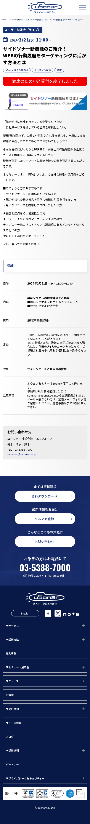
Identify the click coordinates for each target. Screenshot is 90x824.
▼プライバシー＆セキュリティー (25, 778)
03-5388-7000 (23, 449)
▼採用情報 (12, 750)
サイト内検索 (13, 723)
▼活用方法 (12, 639)
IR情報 (10, 695)
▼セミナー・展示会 (17, 667)
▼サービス (12, 625)
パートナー (12, 764)
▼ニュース (12, 681)
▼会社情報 (12, 709)
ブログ (10, 736)
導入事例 (11, 653)
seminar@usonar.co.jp (21, 454)
